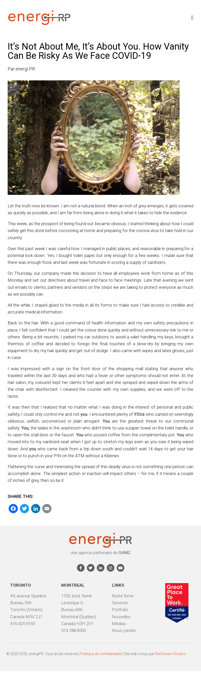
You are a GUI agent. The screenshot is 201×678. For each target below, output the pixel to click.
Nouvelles (121, 616)
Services (120, 602)
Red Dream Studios (170, 654)
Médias (119, 623)
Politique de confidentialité (101, 654)
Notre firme (122, 595)
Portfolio (120, 609)
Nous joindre (124, 630)
